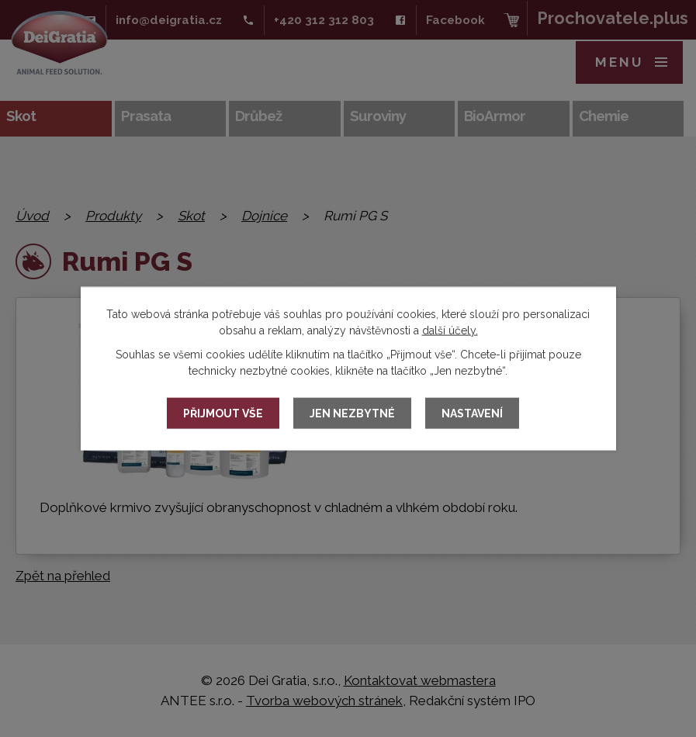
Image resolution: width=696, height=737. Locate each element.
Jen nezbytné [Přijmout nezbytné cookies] (352, 413)
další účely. (450, 330)
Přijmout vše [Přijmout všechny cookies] (223, 413)
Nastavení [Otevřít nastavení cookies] (472, 413)
